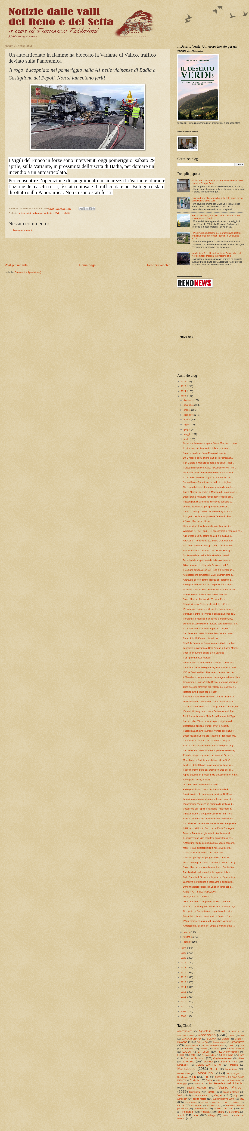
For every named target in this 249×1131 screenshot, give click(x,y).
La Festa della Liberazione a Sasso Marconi (205, 594)
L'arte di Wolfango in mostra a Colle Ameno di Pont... (209, 711)
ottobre (187, 410)
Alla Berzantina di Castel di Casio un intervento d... (208, 575)
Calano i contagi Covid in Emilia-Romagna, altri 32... (209, 511)
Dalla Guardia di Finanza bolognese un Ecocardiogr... (210, 877)
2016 (183, 977)
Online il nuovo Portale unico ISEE (200, 784)
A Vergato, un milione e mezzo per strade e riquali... (209, 584)
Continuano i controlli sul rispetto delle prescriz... (207, 555)
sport (196, 1115)
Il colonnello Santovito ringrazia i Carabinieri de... (207, 477)
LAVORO (188, 1061)
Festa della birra (209, 1055)
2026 (183, 381)
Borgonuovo (237, 1041)
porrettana (234, 1112)
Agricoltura (205, 1030)
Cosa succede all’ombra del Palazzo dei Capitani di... (209, 687)
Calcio (231, 1045)
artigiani (204, 1102)
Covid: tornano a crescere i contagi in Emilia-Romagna (210, 706)
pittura (220, 1112)
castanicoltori (213, 1105)
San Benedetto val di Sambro (226, 1083)
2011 (183, 1001)
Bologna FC (202, 1042)
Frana (241, 1055)
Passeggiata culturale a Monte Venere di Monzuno (208, 731)
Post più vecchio (158, 265)
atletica (215, 1102)
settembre (188, 414)
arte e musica (191, 1102)
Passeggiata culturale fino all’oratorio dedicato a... (208, 501)
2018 (183, 967)
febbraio (187, 937)
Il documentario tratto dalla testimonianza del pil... (208, 769)
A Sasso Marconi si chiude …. (198, 521)
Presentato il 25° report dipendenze (201, 638)
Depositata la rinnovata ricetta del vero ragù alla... (208, 496)
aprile (186, 439)
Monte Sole (183, 1073)
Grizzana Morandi (194, 1058)
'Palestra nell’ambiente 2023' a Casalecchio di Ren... (209, 467)
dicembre (188, 400)
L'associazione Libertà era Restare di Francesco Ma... (210, 735)
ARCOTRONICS (184, 1031)
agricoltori (182, 1099)
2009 (183, 1011)
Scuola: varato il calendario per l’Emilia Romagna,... (209, 550)
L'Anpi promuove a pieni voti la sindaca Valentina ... (209, 921)
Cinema (216, 1048)
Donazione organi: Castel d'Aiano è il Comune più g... (210, 862)
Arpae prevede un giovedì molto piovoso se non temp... (211, 774)
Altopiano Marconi (185, 1035)
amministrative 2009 (223, 1099)
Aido (224, 1031)
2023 (183, 396)
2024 (183, 391)
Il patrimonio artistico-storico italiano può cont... (206, 448)
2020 (183, 958)
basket (236, 1102)
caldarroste (196, 1105)
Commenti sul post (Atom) (28, 272)
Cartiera (203, 1049)
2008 (183, 1016)
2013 (183, 992)
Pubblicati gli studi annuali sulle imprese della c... (207, 872)
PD (194, 1076)
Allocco (235, 1031)
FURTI (180, 1055)
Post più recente (16, 265)
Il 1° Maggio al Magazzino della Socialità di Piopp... (208, 462)
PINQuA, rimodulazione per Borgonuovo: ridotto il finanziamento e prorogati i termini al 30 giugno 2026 (216, 236)
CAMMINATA (191, 1045)
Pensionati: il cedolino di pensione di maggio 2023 (208, 618)
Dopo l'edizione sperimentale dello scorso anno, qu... (209, 560)
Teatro (210, 1091)
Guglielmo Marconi (222, 1058)
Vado (180, 1095)
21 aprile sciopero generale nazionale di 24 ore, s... (208, 755)
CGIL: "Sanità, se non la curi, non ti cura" (203, 852)
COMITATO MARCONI (213, 1045)
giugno (187, 429)
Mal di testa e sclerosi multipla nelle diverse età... (207, 848)
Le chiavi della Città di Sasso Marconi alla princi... (208, 765)
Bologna (182, 1041)
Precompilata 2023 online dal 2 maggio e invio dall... (209, 662)
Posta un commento (23, 230)
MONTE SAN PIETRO (208, 1064)
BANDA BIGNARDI (191, 1038)
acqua (236, 1095)
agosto (187, 419)
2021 (183, 953)
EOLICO (186, 1051)
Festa (192, 1055)
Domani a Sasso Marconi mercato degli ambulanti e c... (211, 623)
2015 (183, 982)
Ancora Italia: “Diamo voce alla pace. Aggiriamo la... (209, 721)
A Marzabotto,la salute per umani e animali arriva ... (209, 925)
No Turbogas (233, 1073)
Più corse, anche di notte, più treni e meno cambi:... (209, 545)
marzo (186, 932)
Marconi (234, 1064)
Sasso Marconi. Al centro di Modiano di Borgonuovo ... (210, 492)
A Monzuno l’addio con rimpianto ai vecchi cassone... (209, 843)
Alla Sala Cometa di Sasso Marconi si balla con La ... (209, 643)
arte (241, 1098)
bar (226, 1102)
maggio (187, 434)
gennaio (187, 941)
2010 (183, 1006)
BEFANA (211, 1038)
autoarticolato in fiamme (30, 213)
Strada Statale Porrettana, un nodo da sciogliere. (207, 482)
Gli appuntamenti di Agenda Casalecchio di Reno (207, 565)
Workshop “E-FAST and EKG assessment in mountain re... (212, 531)
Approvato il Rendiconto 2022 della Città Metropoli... (209, 540)
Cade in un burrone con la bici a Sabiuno (203, 652)
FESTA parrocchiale (228, 1051)
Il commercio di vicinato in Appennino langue (205, 628)
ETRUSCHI (204, 1051)
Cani (242, 1045)
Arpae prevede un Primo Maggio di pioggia (204, 453)
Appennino (207, 1035)
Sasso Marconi (196, 1087)
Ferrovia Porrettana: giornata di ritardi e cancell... (207, 833)
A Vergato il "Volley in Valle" (197, 779)
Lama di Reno (229, 1061)
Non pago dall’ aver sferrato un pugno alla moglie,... (209, 487)
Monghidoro (231, 1069)
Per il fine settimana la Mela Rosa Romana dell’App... (209, 716)
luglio (186, 424)
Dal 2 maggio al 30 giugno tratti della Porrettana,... (208, 457)
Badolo (225, 1038)
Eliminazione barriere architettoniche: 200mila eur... (209, 818)
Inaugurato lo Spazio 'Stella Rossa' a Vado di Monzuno (210, 682)
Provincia (194, 1080)
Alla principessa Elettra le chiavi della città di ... (206, 604)
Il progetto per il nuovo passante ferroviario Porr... (208, 516)
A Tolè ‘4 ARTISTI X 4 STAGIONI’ (199, 891)
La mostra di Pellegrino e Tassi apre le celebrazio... (208, 882)
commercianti (201, 1108)
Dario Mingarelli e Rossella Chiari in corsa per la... (208, 886)
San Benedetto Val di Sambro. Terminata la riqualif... (209, 633)
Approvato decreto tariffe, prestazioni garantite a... (208, 579)
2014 (183, 987)
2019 (183, 962)
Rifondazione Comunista (228, 1080)
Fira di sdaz (227, 1055)
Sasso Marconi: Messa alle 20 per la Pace (204, 599)
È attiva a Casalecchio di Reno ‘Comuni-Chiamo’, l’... (209, 696)
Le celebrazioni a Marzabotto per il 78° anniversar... (209, 701)
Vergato (218, 1095)
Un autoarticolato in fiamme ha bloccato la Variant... (209, 472)
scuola (181, 1115)
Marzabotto (186, 1068)
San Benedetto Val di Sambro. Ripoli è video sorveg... (210, 750)
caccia (180, 1105)
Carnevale (187, 1048)
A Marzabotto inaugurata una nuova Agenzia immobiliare (211, 677)
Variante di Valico (52, 213)
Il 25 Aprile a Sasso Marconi (197, 657)
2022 (183, 948)
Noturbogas (182, 1077)
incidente (187, 1111)
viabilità (66, 213)
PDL (207, 1077)
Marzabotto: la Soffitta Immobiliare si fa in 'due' (206, 760)
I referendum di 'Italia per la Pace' (200, 692)
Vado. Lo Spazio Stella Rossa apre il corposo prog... (209, 745)
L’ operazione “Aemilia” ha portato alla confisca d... (208, 804)
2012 (183, 996)
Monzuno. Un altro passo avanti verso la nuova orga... (210, 906)
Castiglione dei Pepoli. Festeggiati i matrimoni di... (208, 808)
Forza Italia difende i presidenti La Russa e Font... (208, 916)
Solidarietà (194, 1092)
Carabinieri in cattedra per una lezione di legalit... (207, 740)
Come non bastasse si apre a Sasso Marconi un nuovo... (211, 443)
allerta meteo (199, 1099)
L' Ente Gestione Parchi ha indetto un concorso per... (209, 672)
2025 (183, 386)
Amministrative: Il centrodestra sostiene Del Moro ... (209, 794)
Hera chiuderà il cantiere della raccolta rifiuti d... (207, 526)
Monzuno (205, 1073)
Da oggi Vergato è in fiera (195, 896)
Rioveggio (182, 1083)
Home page (87, 265)
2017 (183, 972)
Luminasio (182, 1064)
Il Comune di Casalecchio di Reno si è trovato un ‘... (209, 570)
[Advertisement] (87, 251)
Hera (241, 1058)
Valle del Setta (199, 1095)
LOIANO (208, 1061)
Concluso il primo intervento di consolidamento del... (209, 613)
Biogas (238, 1039)
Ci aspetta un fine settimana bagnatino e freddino (207, 911)
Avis (242, 1035)
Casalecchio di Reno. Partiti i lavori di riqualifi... (206, 726)
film (242, 1108)
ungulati (225, 1115)
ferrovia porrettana (223, 1108)
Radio (209, 1080)
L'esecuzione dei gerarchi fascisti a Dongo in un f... (208, 609)
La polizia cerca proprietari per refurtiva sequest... (208, 799)
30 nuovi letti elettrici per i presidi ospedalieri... (206, 506)
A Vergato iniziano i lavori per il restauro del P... (206, 789)
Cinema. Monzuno (235, 1049)
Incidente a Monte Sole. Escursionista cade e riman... (209, 589)
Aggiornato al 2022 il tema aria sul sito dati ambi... (208, 536)
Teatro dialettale (231, 1092)
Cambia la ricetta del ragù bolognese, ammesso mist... (210, 667)
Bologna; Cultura (219, 1042)
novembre (188, 405)
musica (205, 1111)
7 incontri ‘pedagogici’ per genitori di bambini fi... (207, 857)
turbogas (211, 1115)
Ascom (232, 1035)
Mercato (214, 1069)
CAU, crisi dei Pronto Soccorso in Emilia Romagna (208, 828)
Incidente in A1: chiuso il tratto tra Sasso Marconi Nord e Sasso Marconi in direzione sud (216, 254)
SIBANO (198, 1083)
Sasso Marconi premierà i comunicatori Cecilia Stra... (209, 867)
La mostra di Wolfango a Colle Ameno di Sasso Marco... (211, 648)
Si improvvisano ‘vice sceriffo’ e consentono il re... (208, 838)
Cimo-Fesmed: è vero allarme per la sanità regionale (209, 823)
